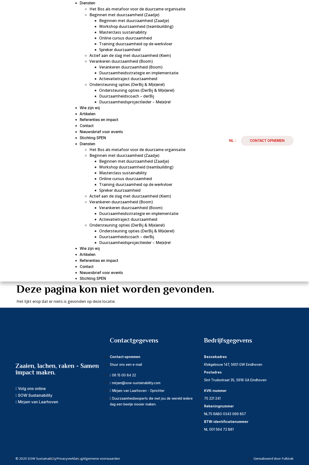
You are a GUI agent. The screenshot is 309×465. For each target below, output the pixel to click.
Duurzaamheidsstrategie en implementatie (138, 73)
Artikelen (87, 114)
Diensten (87, 3)
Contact (87, 125)
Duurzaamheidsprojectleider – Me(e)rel (135, 102)
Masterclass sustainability (123, 32)
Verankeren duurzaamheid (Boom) (121, 61)
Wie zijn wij (90, 108)
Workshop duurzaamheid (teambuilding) (136, 26)
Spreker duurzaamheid (120, 49)
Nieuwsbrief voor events (101, 132)
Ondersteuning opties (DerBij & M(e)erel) (127, 84)
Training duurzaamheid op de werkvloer (135, 43)
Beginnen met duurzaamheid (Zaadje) (124, 14)
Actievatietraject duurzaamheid (128, 78)
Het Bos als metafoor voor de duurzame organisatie (137, 9)
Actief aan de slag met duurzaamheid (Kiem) (130, 55)
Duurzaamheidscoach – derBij (126, 96)
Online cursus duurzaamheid (125, 38)
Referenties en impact (99, 119)
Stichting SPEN (93, 138)
